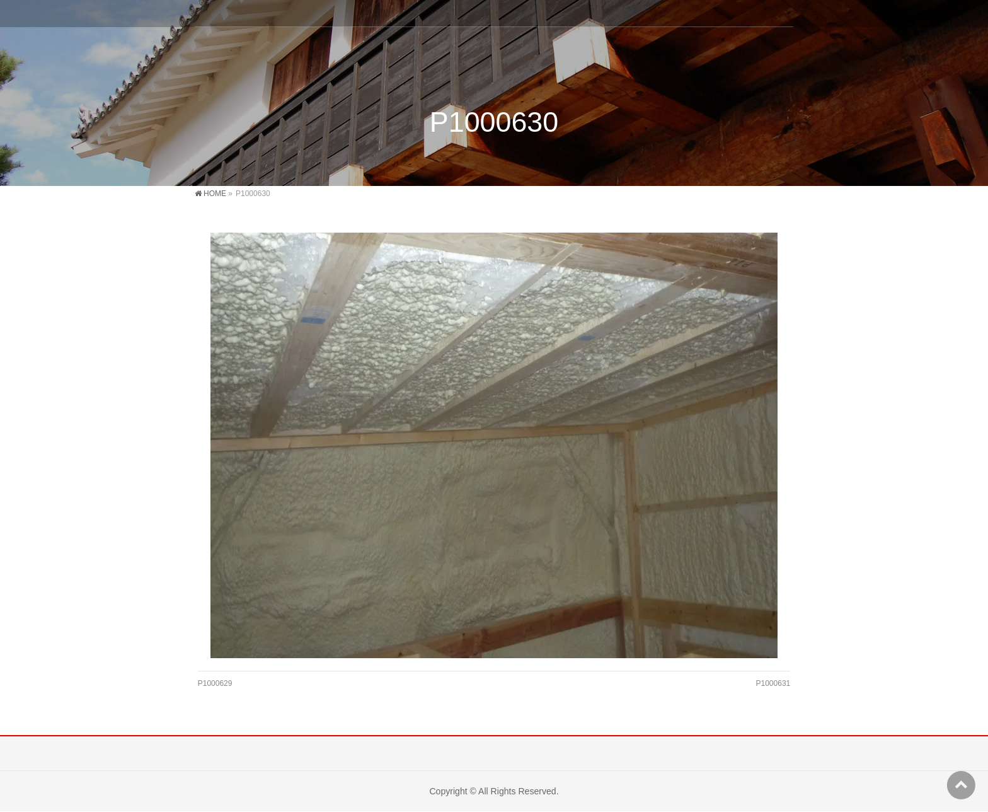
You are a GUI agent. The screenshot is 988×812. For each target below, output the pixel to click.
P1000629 (215, 683)
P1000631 (773, 683)
